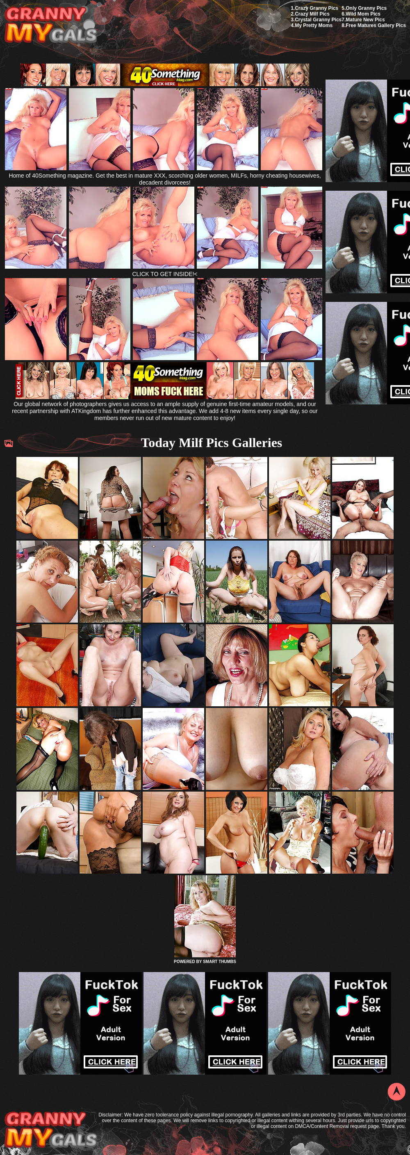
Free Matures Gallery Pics (376, 25)
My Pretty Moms (314, 25)
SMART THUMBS (219, 961)
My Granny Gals (50, 25)
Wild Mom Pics (363, 14)
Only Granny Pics (366, 8)
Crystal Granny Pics (318, 20)
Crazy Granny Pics (316, 8)
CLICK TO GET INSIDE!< (164, 274)
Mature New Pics (365, 20)
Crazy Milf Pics (312, 14)
